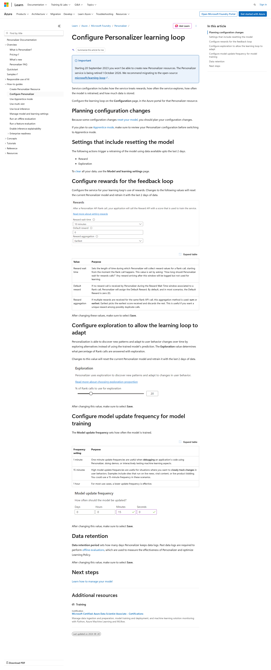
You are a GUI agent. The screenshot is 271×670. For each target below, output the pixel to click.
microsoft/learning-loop (90, 77)
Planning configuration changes (226, 32)
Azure (84, 25)
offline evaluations (93, 550)
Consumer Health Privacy (99, 659)
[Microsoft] (6, 4)
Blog (47, 659)
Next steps (214, 66)
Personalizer (120, 25)
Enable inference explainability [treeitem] (25, 128)
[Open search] (254, 5)
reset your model (127, 119)
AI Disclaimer (11, 659)
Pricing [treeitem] (13, 54)
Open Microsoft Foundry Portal (218, 14)
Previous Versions (31, 659)
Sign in (263, 4)
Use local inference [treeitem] (20, 108)
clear (78, 171)
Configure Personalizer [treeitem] (22, 94)
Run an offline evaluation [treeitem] (23, 118)
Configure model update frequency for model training (233, 55)
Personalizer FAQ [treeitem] (18, 64)
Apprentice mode (103, 127)
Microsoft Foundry (101, 25)
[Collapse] (59, 26)
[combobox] (34, 33)
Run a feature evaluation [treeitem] (22, 123)
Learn (75, 25)
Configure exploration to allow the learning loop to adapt (236, 47)
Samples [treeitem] (11, 74)
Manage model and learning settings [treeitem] (29, 113)
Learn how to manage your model (92, 581)
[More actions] (196, 26)
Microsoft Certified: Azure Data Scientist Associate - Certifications (107, 613)
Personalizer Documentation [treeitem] (22, 39)
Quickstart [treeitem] (12, 69)
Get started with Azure (253, 14)
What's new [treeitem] (16, 59)
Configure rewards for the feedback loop (230, 41)
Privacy (75, 659)
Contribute (62, 659)
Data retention (217, 61)
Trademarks (143, 659)
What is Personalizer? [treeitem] (21, 49)
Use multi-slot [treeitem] (17, 103)
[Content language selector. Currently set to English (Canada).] (16, 651)
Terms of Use (126, 659)
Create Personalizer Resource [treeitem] (25, 89)
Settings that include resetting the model (231, 36)
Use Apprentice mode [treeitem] (21, 99)
